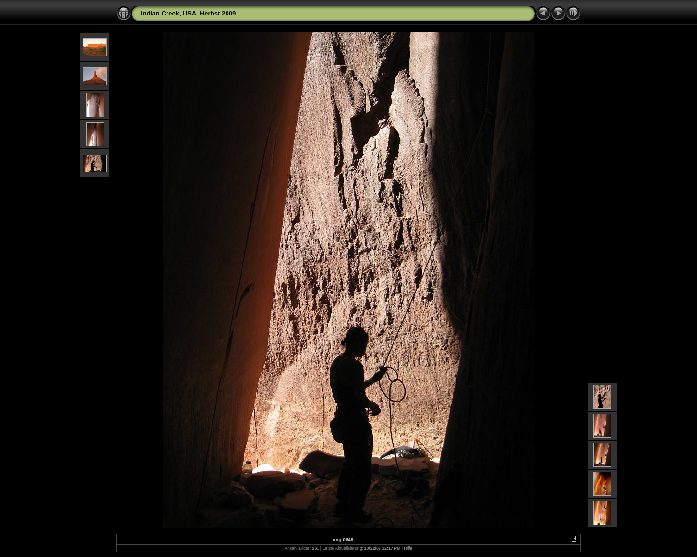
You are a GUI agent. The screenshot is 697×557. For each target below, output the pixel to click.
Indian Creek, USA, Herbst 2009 (188, 13)
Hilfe (408, 548)
